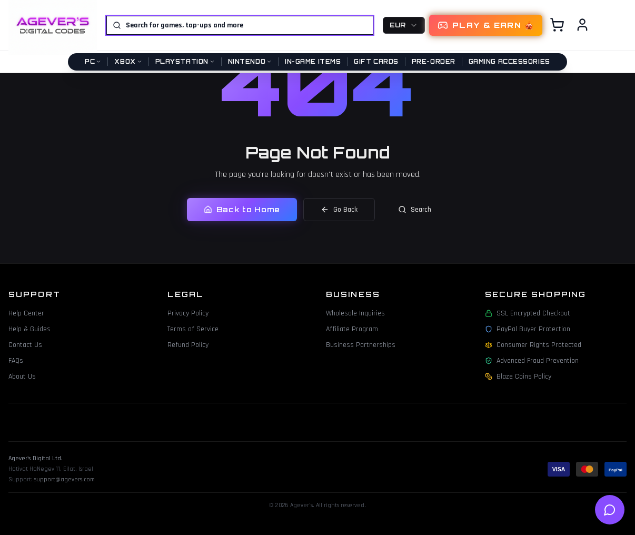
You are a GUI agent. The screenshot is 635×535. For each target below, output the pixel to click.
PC (93, 61)
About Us (22, 376)
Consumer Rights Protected (533, 345)
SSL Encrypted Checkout (527, 313)
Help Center (26, 313)
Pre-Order (433, 61)
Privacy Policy (188, 313)
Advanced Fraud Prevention (532, 360)
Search (414, 209)
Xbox (128, 61)
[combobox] (404, 25)
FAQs (15, 360)
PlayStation (185, 61)
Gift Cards (376, 61)
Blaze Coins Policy (518, 376)
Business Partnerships (360, 345)
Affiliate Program (352, 329)
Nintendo (250, 61)
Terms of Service (193, 329)
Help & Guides (29, 329)
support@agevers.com (64, 479)
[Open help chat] (609, 509)
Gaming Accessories (509, 61)
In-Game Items (313, 61)
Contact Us (25, 345)
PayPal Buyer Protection (527, 329)
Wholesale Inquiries (355, 313)
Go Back (339, 209)
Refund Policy (188, 345)
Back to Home (242, 209)
